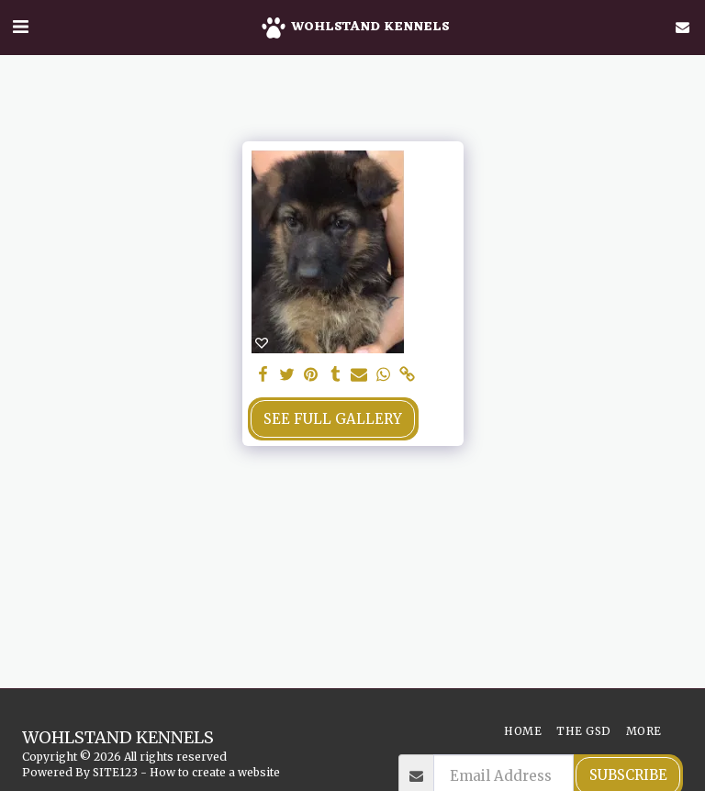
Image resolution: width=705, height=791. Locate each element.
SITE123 (115, 772)
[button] (20, 26)
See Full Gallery (332, 419)
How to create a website (215, 772)
